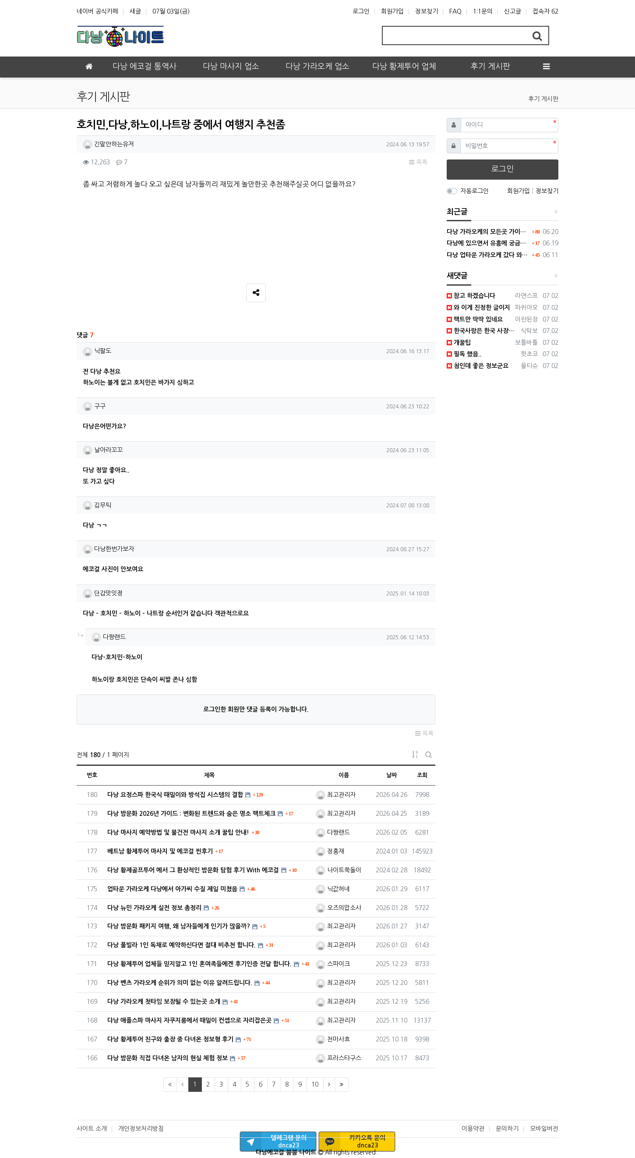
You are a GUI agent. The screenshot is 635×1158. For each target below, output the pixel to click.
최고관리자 (336, 795)
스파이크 (333, 964)
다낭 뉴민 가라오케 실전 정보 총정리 (154, 908)
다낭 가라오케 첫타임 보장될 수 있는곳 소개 (163, 1002)
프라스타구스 (338, 1058)
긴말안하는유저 (108, 144)
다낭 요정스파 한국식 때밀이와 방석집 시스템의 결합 (175, 795)
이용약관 (473, 1129)
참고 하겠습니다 (471, 296)
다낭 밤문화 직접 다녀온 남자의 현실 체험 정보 (167, 1058)
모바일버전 (544, 1129)
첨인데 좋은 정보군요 (477, 366)
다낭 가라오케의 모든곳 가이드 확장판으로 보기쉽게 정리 (488, 232)
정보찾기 (426, 11)
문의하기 (507, 1129)
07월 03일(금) (171, 11)
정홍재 (330, 851)
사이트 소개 (92, 1129)
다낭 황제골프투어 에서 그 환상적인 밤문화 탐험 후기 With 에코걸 (193, 870)
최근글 (457, 212)
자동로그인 (474, 191)
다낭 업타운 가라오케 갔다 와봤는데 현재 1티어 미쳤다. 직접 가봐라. (488, 255)
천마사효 (333, 1039)
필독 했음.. (464, 354)
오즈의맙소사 (338, 908)
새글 (135, 11)
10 (314, 1084)
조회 (422, 775)
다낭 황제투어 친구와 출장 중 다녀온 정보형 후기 (170, 1039)
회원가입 (392, 11)
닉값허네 (333, 889)
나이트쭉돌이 (338, 870)
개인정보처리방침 (141, 1129)
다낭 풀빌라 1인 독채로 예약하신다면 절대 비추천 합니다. (181, 945)
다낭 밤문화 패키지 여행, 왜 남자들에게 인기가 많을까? (178, 926)
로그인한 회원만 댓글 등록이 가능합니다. (256, 709)
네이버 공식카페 (97, 11)
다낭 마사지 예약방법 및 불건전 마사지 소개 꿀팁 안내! (178, 832)
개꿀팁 (459, 343)
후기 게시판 (543, 99)
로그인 (361, 11)
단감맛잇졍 (103, 593)
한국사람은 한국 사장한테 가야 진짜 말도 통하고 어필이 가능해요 (482, 331)
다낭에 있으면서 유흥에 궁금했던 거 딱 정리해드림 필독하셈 (488, 243)
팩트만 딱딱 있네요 (475, 319)
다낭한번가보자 (108, 549)
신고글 (512, 11)
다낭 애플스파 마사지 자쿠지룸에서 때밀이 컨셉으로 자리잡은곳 (189, 1020)
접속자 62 (545, 11)
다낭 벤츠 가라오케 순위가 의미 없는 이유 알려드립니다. (179, 983)
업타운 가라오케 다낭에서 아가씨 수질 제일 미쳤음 (172, 889)
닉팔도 (97, 351)
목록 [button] (418, 162)
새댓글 (457, 276)
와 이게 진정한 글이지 (478, 308)
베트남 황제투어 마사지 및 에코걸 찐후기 (160, 851)
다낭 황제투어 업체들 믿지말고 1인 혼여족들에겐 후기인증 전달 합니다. (199, 964)
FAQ (455, 11)
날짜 (391, 775)
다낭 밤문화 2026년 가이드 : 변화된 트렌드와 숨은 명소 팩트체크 (191, 814)
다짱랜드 (109, 637)
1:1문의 (483, 11)
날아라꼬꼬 (103, 450)
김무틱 (97, 505)
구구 (94, 406)
